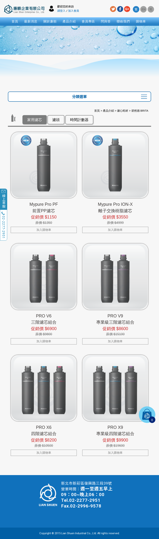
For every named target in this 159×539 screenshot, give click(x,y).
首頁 (15, 21)
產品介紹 (69, 21)
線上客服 (4, 201)
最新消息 (30, 21)
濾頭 (56, 120)
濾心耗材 (122, 110)
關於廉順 (50, 21)
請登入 (61, 11)
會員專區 (88, 21)
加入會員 (73, 11)
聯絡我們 (123, 21)
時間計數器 (79, 120)
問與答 (106, 21)
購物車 (141, 21)
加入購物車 (43, 229)
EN (143, 9)
